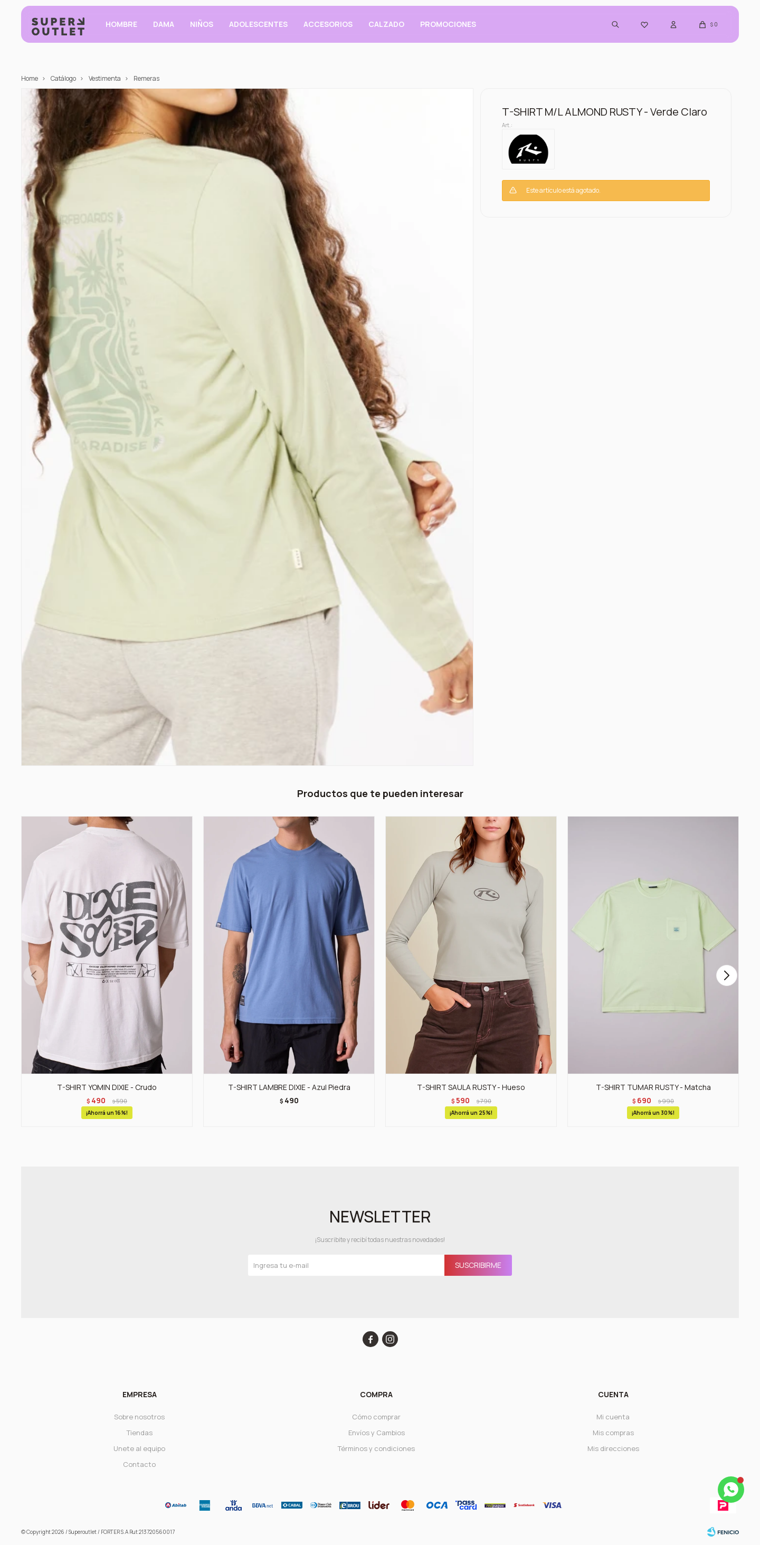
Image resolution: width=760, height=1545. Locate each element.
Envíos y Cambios (376, 1432)
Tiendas (140, 1432)
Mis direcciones (613, 1448)
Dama (163, 27)
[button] (726, 975)
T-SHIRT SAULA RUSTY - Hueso (471, 1087)
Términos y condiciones (376, 1448)
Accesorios (328, 27)
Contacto (139, 1464)
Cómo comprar (376, 1416)
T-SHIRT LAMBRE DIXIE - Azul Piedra (289, 1087)
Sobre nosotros (139, 1416)
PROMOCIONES (448, 27)
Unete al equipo (139, 1448)
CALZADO (386, 27)
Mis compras (613, 1432)
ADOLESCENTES (258, 27)
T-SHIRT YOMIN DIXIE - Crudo (107, 1087)
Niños (201, 27)
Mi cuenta (613, 1416)
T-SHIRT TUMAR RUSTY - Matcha (653, 1087)
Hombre (121, 27)
